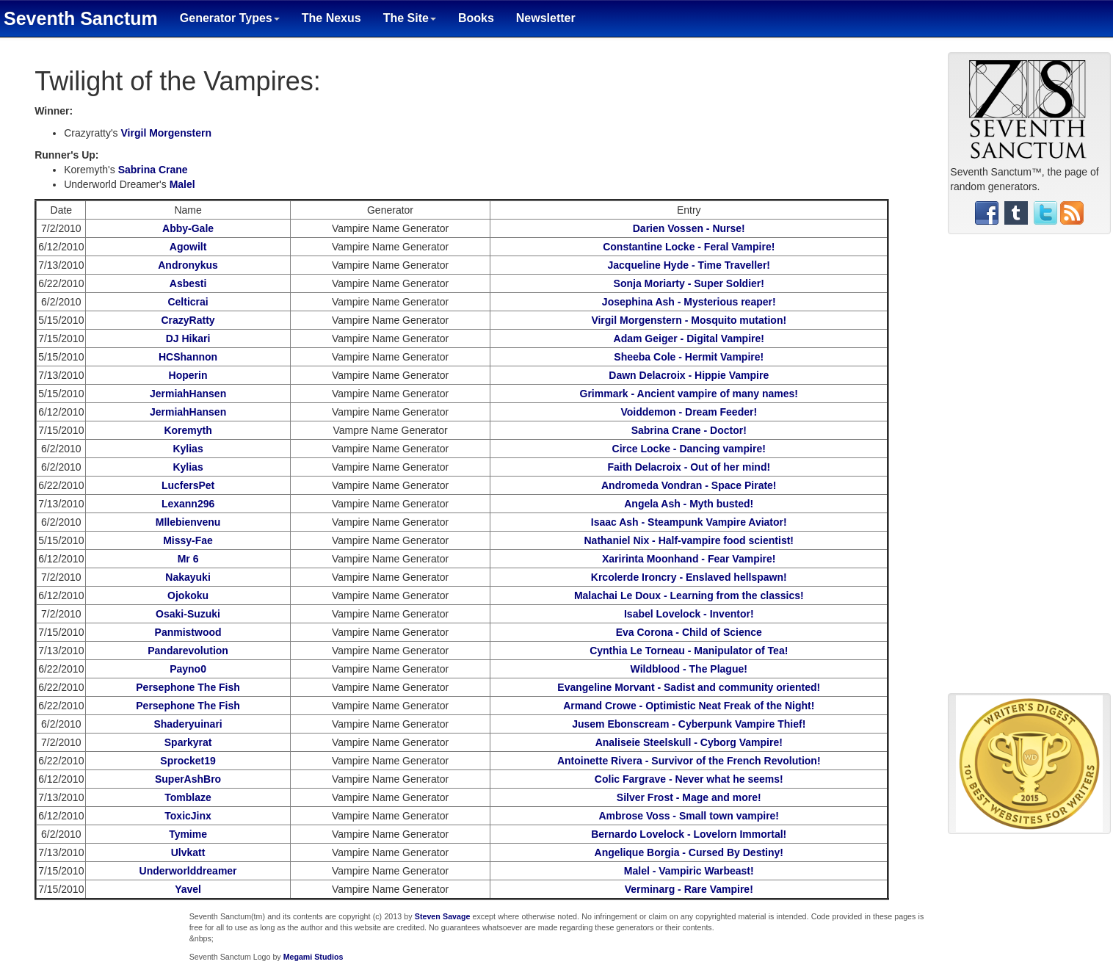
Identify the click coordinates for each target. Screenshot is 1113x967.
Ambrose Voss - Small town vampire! (688, 816)
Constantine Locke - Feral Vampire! (689, 247)
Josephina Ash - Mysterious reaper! (689, 302)
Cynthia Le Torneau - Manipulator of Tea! (689, 650)
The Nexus (331, 18)
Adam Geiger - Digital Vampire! (689, 338)
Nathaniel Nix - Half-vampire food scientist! (689, 540)
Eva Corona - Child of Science (689, 632)
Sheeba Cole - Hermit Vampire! (689, 357)
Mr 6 (188, 559)
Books (476, 18)
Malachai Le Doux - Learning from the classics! (689, 595)
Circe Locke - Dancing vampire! (689, 448)
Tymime (188, 834)
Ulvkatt (188, 852)
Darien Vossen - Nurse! (689, 228)
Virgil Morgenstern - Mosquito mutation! (688, 320)
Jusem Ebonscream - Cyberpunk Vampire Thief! (688, 724)
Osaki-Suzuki (188, 614)
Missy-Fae (188, 540)
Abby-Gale (188, 228)
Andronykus (188, 265)
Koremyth (187, 430)
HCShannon (188, 357)
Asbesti (188, 283)
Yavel (188, 889)
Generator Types (230, 18)
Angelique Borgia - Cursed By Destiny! (689, 852)
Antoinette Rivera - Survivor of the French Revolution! (689, 761)
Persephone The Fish (188, 687)
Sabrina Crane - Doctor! (689, 430)
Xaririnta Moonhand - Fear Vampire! (689, 559)
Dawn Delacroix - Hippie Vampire (689, 375)
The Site (409, 18)
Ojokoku (188, 595)
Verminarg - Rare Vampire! (689, 889)
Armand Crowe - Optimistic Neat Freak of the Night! (688, 705)
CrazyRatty (187, 320)
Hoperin (188, 375)
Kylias (188, 448)
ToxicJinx (187, 816)
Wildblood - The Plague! (689, 669)
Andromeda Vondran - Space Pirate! (689, 485)
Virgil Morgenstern (166, 133)
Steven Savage (443, 916)
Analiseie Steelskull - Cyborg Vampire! (689, 742)
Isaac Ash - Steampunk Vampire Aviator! (689, 522)
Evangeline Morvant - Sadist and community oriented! (688, 687)
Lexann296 (188, 504)
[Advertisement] (1029, 469)
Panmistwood (188, 632)
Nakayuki (187, 577)
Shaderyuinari (187, 724)
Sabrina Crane (153, 169)
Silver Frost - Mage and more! (689, 797)
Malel (182, 184)
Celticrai (187, 302)
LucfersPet (188, 485)
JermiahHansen (188, 393)
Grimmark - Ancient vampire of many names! (689, 393)
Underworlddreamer (188, 871)
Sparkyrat (188, 742)
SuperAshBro (188, 779)
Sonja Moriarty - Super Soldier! (689, 283)
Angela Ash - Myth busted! (688, 504)
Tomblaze (187, 797)
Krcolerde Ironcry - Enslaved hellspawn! (689, 577)
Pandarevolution (188, 650)
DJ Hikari (188, 338)
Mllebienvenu (188, 522)
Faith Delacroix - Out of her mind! (688, 467)
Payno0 (188, 669)
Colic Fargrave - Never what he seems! (689, 779)
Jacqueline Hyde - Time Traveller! (689, 265)
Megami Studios (313, 956)
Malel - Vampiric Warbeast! (689, 871)
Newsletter (546, 18)
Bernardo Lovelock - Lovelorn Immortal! (688, 834)
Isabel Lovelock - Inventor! (689, 614)
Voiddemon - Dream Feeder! (688, 412)
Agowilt (188, 247)
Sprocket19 (187, 761)
